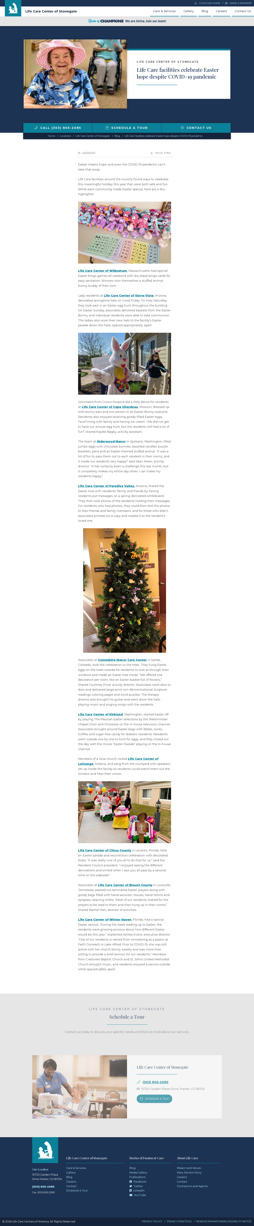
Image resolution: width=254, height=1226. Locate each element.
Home (51, 136)
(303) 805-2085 (43, 1186)
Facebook (137, 1181)
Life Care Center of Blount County (125, 885)
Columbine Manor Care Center (122, 660)
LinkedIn (136, 1190)
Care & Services (164, 11)
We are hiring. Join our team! (127, 21)
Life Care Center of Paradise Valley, (106, 486)
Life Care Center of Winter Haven (105, 919)
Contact (71, 1186)
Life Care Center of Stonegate (51, 11)
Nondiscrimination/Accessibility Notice (224, 1221)
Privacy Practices (179, 1221)
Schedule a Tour (127, 128)
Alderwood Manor (111, 441)
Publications (137, 1177)
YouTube (137, 1195)
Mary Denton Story (189, 1172)
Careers (221, 11)
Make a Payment (238, 3)
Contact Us (243, 11)
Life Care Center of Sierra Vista (129, 295)
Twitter (136, 1186)
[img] (36, 127)
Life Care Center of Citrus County (104, 850)
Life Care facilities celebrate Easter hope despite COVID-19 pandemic (164, 136)
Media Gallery (138, 1172)
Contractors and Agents (192, 1186)
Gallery (189, 11)
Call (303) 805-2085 (58, 128)
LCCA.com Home (207, 3)
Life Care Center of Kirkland (100, 714)
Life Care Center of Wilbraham (102, 271)
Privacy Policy (152, 1221)
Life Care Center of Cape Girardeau (110, 407)
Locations (65, 136)
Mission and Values (189, 1168)
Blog (205, 11)
